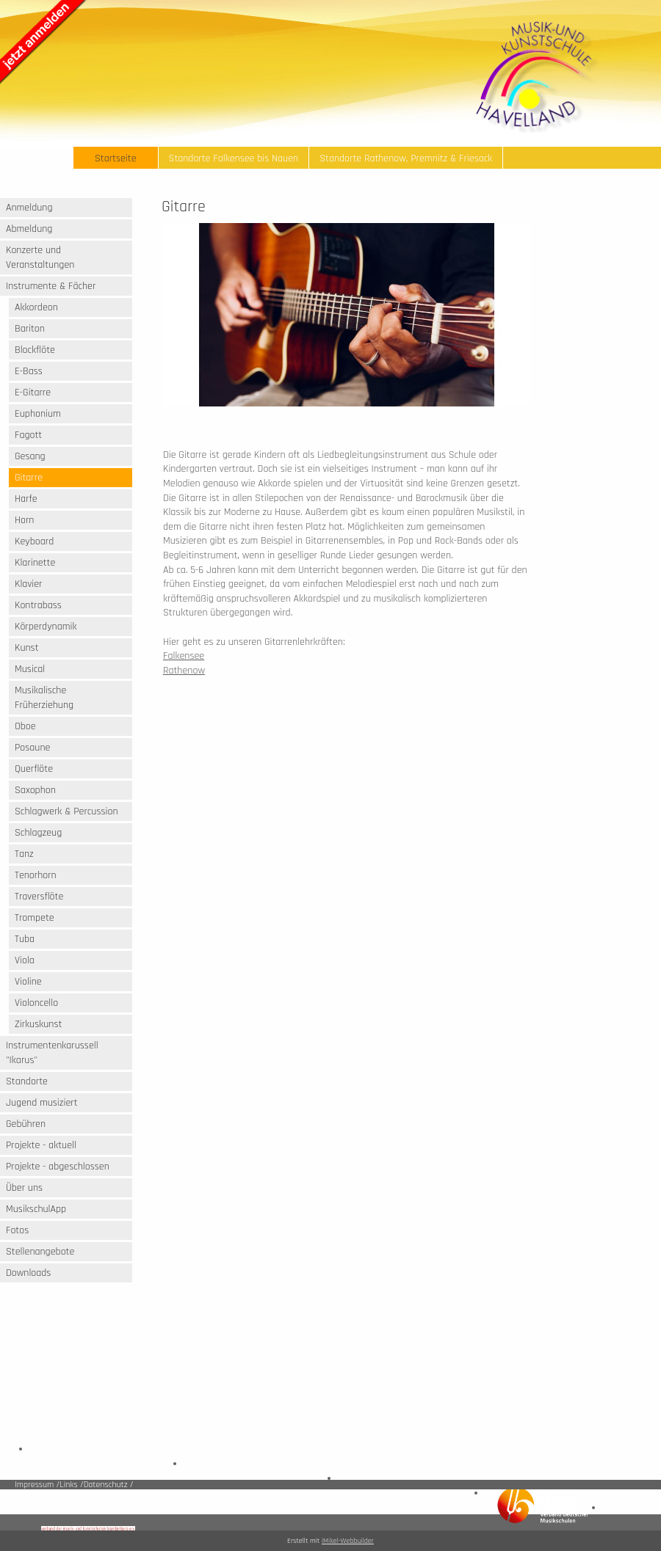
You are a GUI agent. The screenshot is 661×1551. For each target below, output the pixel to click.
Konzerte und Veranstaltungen (40, 257)
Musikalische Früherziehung (44, 698)
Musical (30, 669)
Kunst (27, 647)
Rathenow (184, 670)
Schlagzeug (38, 832)
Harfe (26, 499)
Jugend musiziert (42, 1102)
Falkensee (183, 656)
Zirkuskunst (38, 1024)
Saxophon (35, 790)
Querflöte (34, 769)
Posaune (32, 747)
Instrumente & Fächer (50, 286)
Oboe (25, 726)
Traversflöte (39, 896)
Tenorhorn (36, 875)
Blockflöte (35, 350)
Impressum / (37, 1484)
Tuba (25, 939)
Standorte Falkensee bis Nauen (234, 158)
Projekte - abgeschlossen (57, 1166)
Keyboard (34, 541)
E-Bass (29, 371)
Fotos (17, 1230)
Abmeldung (29, 229)
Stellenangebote (40, 1251)
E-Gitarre (33, 392)
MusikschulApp (36, 1209)
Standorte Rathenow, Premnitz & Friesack (405, 158)
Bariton (30, 328)
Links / (71, 1484)
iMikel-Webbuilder (348, 1540)
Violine (28, 981)
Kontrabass (38, 605)
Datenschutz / (109, 1484)
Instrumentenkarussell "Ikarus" (52, 1053)
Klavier (28, 584)
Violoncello (36, 1003)
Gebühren (26, 1124)
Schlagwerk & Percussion (66, 811)
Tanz (24, 854)
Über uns (24, 1187)
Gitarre (29, 477)
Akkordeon (36, 307)
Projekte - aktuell (41, 1145)
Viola (25, 960)
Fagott (28, 435)
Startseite (116, 158)
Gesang (30, 456)
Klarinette (35, 562)
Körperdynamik (45, 626)
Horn (24, 520)
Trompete (34, 917)
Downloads (28, 1273)
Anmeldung (29, 207)
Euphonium (38, 413)
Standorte (27, 1081)
